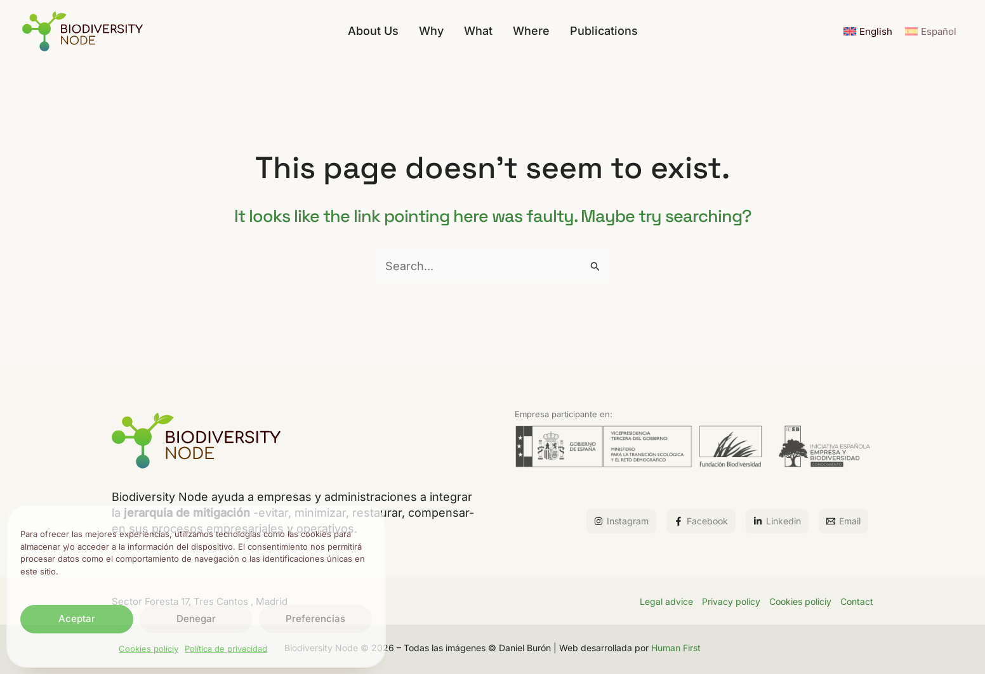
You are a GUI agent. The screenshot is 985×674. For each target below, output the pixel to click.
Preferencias (315, 618)
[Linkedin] (777, 521)
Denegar (196, 618)
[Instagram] (621, 521)
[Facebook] (701, 521)
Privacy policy (731, 601)
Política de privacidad (226, 649)
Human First (676, 647)
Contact (856, 601)
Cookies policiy (148, 649)
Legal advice (666, 601)
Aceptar (76, 618)
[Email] (843, 521)
